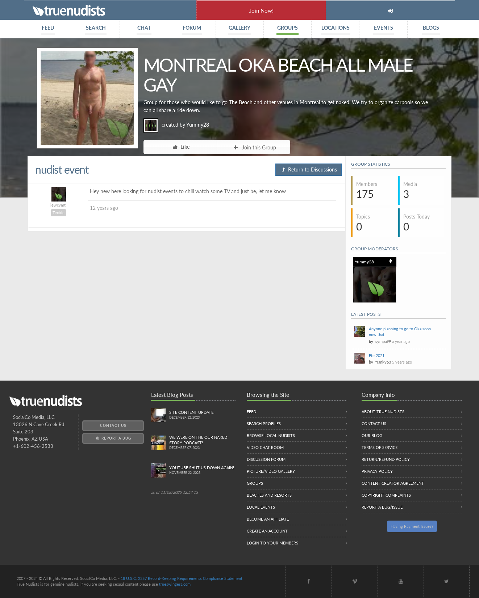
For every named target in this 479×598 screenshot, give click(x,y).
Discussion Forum (266, 459)
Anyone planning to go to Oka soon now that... (400, 331)
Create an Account (267, 531)
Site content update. (202, 415)
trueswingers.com (175, 584)
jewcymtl (58, 205)
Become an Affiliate (268, 519)
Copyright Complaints (386, 495)
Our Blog (372, 435)
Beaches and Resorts (269, 495)
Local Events (261, 507)
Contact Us (113, 425)
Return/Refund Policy (386, 459)
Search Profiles (264, 423)
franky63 (383, 362)
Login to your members (272, 542)
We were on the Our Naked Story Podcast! (202, 442)
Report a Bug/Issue (382, 507)
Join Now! (261, 10)
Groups (255, 483)
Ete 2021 (376, 355)
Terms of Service (379, 447)
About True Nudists (383, 411)
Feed (251, 411)
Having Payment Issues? (412, 526)
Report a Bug (113, 438)
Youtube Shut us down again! (202, 470)
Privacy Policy (377, 471)
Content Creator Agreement (393, 483)
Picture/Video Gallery (271, 471)
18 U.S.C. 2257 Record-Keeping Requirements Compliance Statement (181, 578)
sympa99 (383, 341)
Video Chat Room (265, 447)
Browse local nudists (271, 435)
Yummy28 (197, 125)
